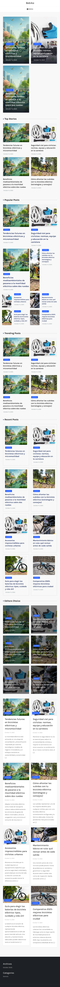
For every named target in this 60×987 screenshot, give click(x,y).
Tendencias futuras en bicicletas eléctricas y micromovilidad (12, 148)
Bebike (30, 3)
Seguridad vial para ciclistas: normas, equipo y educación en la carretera (43, 148)
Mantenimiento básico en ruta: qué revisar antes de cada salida (43, 543)
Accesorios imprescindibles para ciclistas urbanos (21, 300)
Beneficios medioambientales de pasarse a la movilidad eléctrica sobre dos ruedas (15, 99)
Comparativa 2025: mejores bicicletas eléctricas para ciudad (43, 584)
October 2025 (7, 967)
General (9, 44)
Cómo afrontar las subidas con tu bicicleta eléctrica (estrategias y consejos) (42, 182)
